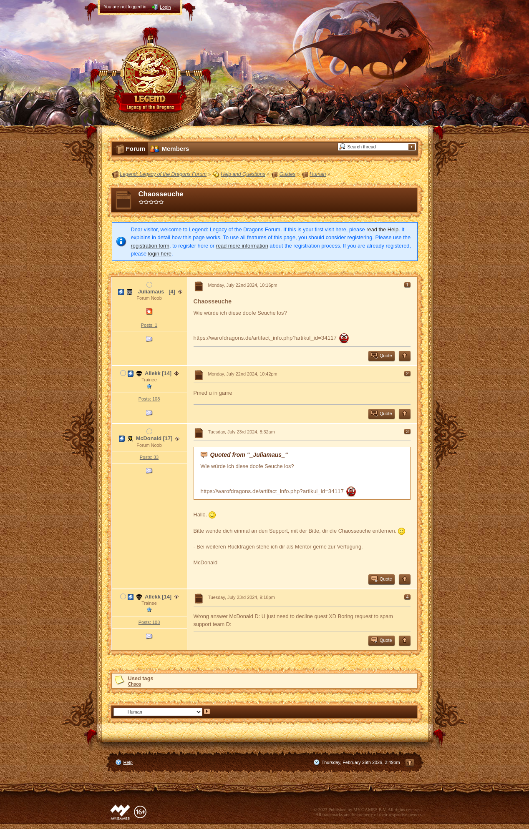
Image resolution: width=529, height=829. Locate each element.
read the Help (382, 229)
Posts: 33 (149, 457)
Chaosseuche (161, 194)
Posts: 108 (149, 398)
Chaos (134, 683)
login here (159, 253)
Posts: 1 (149, 325)
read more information (242, 246)
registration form (150, 246)
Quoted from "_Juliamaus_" (248, 454)
